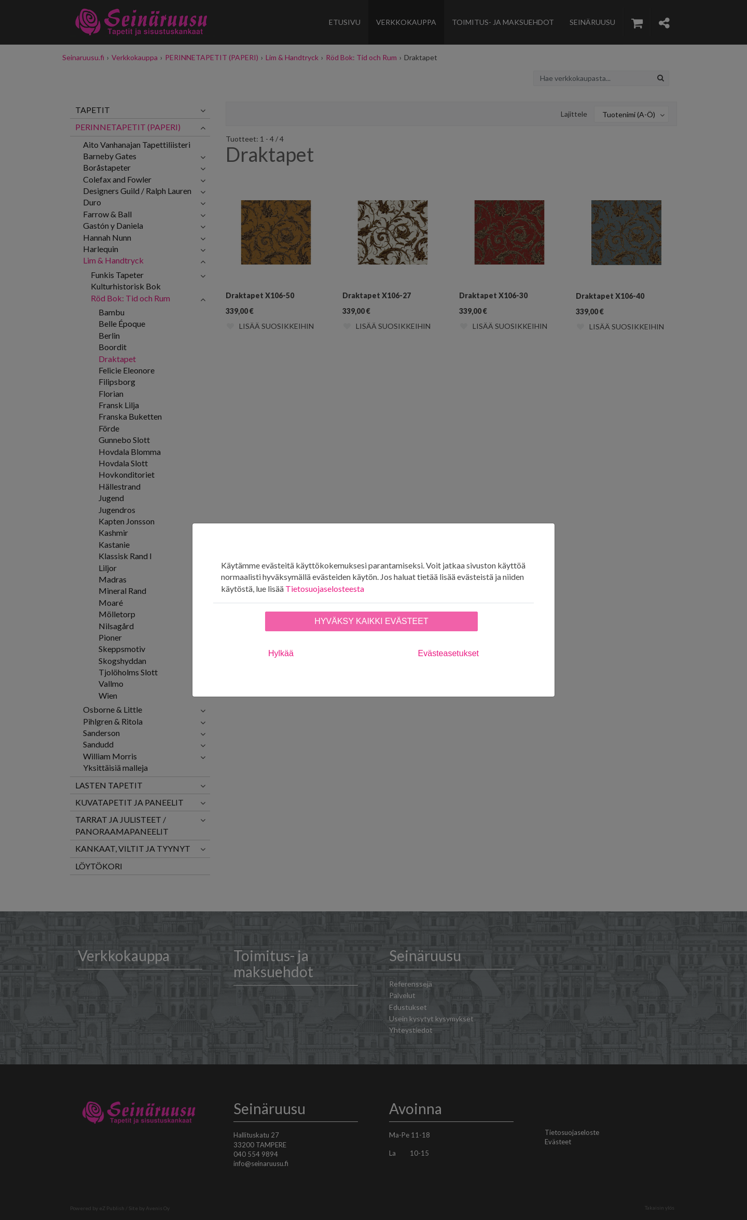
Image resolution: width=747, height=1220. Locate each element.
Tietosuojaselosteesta (324, 588)
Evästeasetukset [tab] (448, 653)
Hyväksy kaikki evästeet (371, 621)
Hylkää (281, 653)
